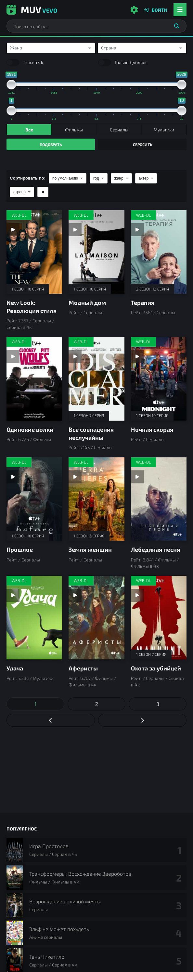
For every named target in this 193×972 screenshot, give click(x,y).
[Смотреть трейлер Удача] (12, 595)
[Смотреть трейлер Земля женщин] (75, 476)
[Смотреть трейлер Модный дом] (75, 229)
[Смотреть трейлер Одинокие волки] (12, 356)
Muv (31, 9)
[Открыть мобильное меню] (180, 9)
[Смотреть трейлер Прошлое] (12, 476)
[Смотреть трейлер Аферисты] (75, 595)
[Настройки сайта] (134, 10)
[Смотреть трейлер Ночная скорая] (137, 356)
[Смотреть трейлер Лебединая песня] (137, 476)
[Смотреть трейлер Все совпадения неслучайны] (75, 356)
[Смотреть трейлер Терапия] (137, 229)
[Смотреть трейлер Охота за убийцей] (137, 595)
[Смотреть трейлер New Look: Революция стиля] (12, 229)
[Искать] (177, 26)
